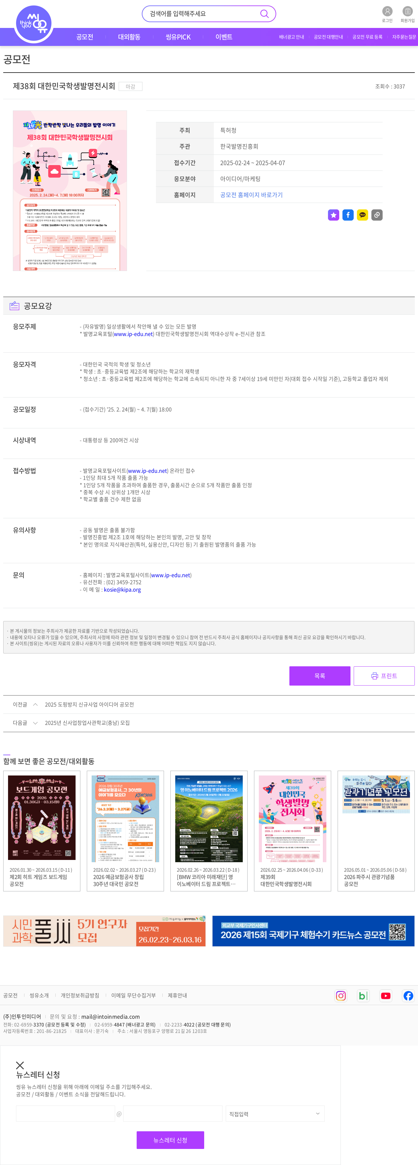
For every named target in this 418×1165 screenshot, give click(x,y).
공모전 (10, 995)
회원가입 (408, 14)
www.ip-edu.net (133, 333)
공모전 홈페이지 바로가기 (251, 194)
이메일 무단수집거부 (133, 995)
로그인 (387, 14)
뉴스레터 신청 (170, 1140)
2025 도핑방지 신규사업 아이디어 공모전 (89, 704)
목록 (319, 675)
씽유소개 (39, 995)
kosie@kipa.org (122, 589)
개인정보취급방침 (80, 995)
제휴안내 (177, 995)
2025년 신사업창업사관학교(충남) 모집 (87, 723)
